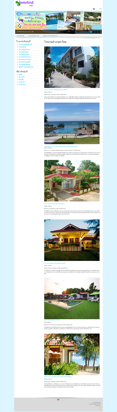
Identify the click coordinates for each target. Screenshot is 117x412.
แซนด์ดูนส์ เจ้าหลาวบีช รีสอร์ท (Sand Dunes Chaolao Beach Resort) (60, 146)
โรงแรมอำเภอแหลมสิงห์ (24, 62)
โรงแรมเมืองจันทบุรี (23, 52)
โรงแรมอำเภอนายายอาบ (25, 59)
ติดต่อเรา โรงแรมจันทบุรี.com (50, 35)
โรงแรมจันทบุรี (20, 35)
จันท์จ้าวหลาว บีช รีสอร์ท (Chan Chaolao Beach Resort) (57, 376)
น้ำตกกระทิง (22, 77)
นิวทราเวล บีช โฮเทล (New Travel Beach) (54, 203)
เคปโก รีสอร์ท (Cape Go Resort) (52, 320)
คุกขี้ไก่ (20, 74)
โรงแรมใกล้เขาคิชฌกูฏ (24, 64)
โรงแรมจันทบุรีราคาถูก (33, 35)
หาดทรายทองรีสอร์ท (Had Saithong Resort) (54, 263)
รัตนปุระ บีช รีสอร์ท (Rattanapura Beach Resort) (55, 89)
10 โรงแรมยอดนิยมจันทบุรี (25, 44)
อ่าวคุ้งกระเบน (22, 84)
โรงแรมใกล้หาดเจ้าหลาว (25, 57)
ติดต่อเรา (98, 405)
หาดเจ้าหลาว (22, 82)
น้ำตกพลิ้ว (21, 79)
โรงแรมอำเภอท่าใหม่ (24, 54)
